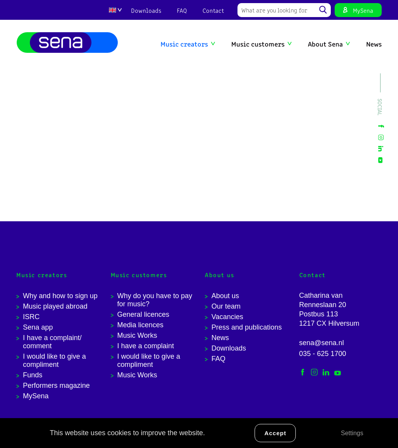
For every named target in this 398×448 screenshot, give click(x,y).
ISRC (31, 317)
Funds (32, 375)
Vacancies (227, 317)
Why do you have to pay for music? (154, 300)
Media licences (140, 325)
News (374, 44)
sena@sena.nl (321, 343)
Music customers (258, 44)
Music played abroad (55, 306)
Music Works (137, 335)
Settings (352, 433)
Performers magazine (56, 385)
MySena (363, 10)
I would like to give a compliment (54, 360)
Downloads (146, 10)
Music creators (184, 44)
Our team (226, 306)
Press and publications (246, 327)
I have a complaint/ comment (52, 342)
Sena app (38, 327)
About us (225, 296)
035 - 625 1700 (322, 354)
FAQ (182, 10)
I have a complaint (145, 346)
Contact (213, 10)
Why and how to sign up (60, 296)
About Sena (325, 44)
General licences (143, 314)
